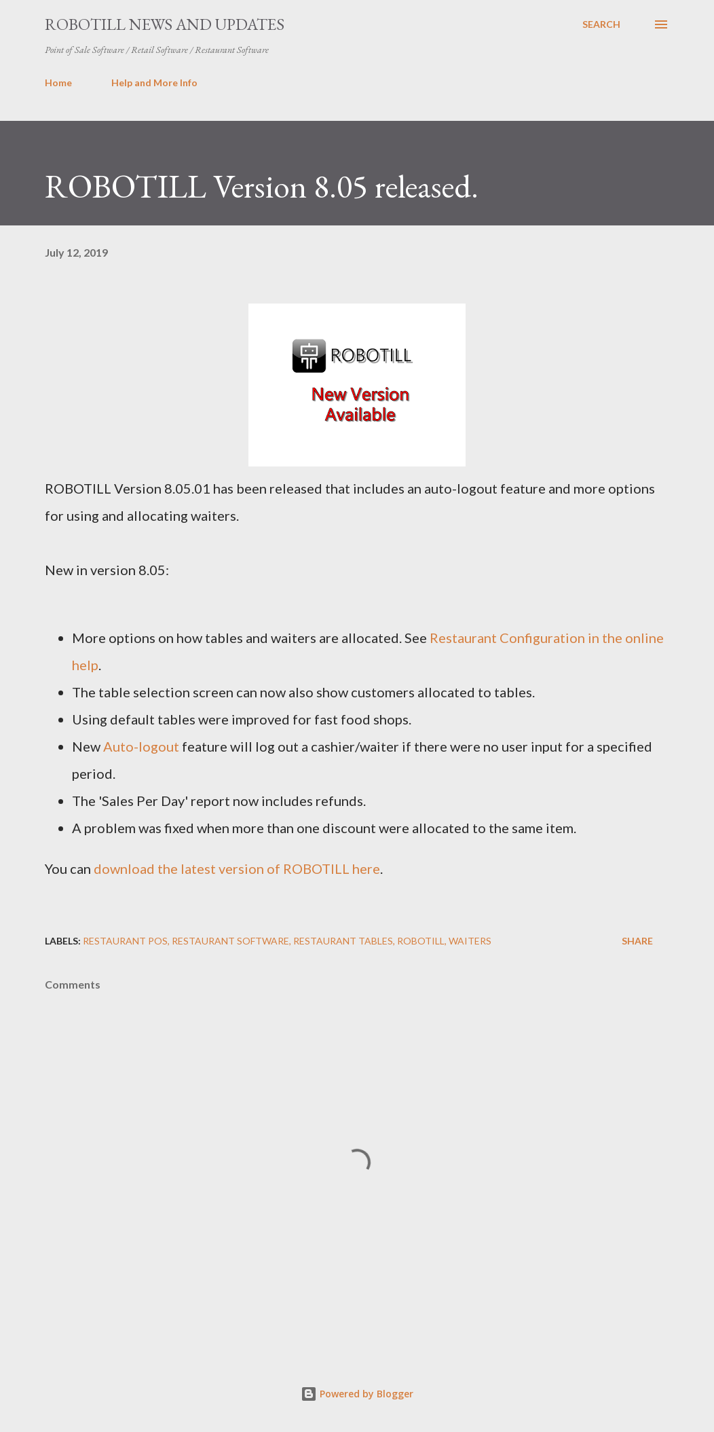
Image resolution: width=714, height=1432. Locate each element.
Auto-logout (141, 746)
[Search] (601, 24)
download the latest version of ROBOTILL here (237, 868)
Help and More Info (154, 82)
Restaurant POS (125, 941)
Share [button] (637, 941)
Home (58, 82)
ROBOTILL (421, 941)
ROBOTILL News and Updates (164, 24)
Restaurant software (230, 941)
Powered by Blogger (357, 1393)
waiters (470, 941)
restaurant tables (343, 941)
